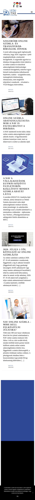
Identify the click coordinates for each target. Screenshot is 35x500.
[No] (33, 493)
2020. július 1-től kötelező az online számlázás (17, 252)
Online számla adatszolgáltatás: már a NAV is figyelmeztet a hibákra (16, 123)
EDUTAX (10, 89)
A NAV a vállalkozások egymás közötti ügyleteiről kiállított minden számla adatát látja (16, 186)
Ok (17, 496)
